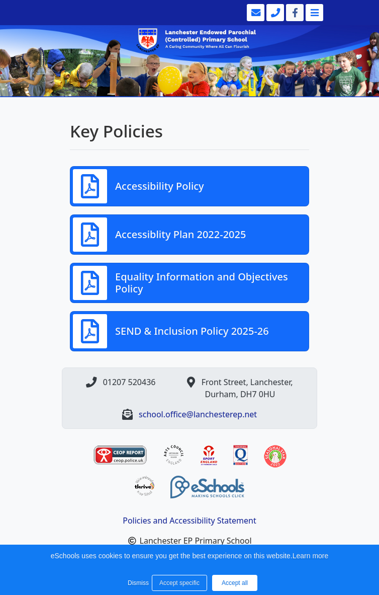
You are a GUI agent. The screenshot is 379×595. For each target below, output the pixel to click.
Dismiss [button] (137, 582)
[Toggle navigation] (313, 12)
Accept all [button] (235, 582)
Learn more (311, 556)
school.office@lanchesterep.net (198, 414)
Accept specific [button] (179, 582)
